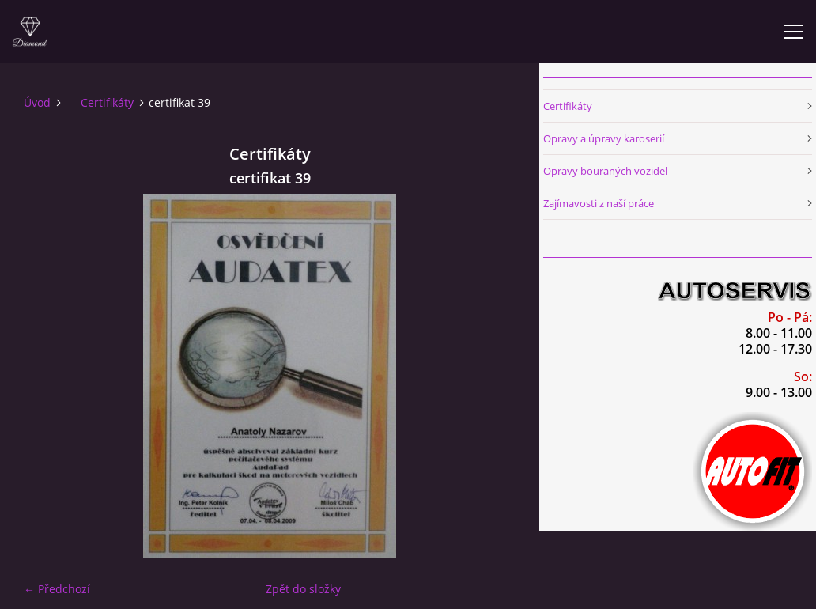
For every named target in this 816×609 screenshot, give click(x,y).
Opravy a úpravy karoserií (603, 138)
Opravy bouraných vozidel (605, 171)
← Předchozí (57, 588)
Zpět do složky (303, 588)
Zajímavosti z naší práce (598, 203)
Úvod (37, 102)
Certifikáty (107, 102)
